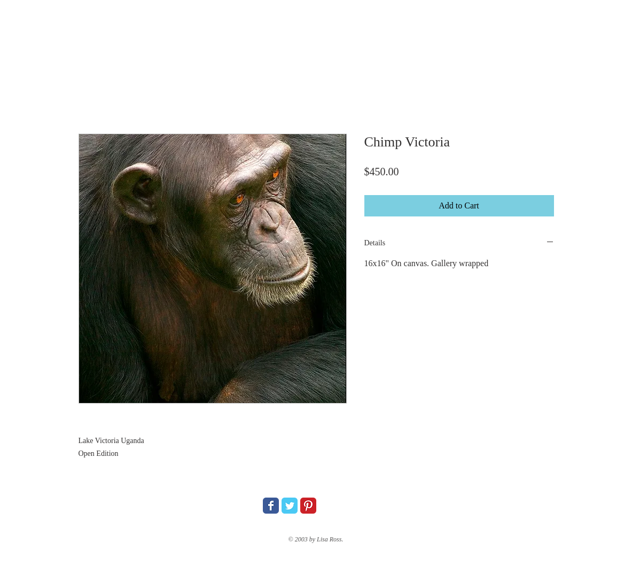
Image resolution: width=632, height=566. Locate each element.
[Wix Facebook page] (271, 506)
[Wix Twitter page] (290, 506)
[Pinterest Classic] (308, 506)
